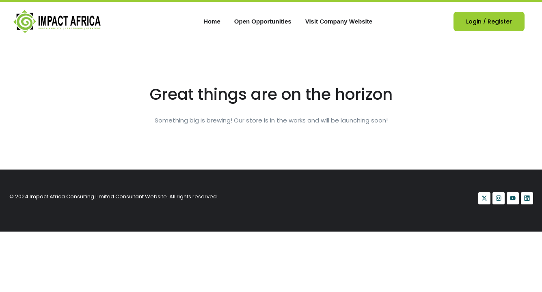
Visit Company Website (338, 21)
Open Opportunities (263, 21)
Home (211, 21)
